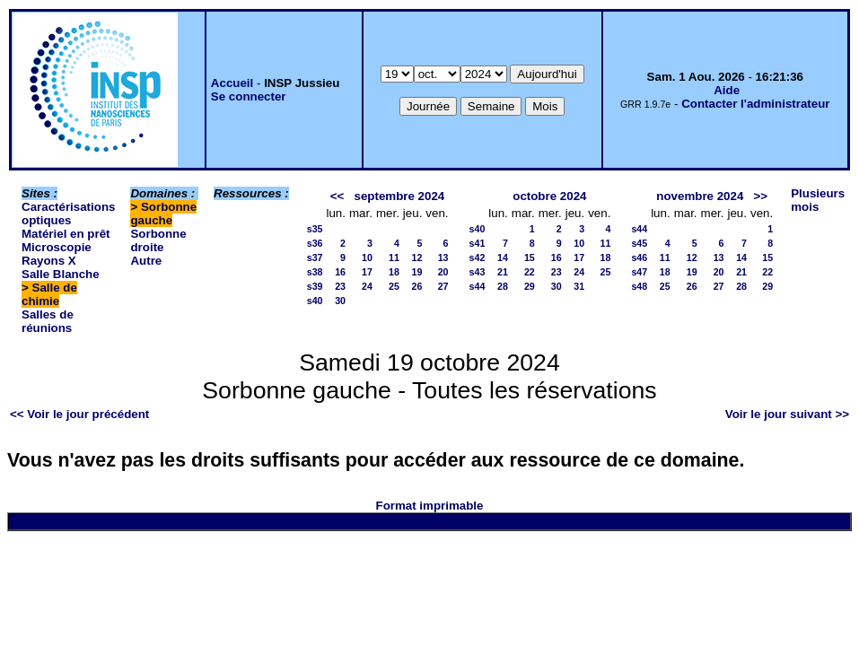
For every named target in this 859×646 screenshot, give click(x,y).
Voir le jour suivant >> (787, 414)
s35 (315, 228)
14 (502, 257)
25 (394, 286)
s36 (315, 243)
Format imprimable (430, 505)
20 (443, 271)
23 (340, 286)
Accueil (232, 83)
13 (443, 257)
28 (502, 286)
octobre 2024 (549, 196)
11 (394, 257)
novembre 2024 (699, 196)
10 (367, 257)
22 (529, 271)
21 (502, 271)
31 (579, 286)
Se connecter (248, 96)
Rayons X (49, 260)
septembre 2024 (399, 196)
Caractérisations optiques (68, 213)
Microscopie (57, 247)
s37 (315, 257)
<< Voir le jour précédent (79, 414)
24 (367, 286)
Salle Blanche (61, 274)
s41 (477, 243)
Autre (146, 260)
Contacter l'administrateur (755, 103)
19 (416, 271)
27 (443, 286)
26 (416, 286)
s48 (639, 286)
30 (340, 300)
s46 (639, 257)
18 (394, 271)
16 (340, 271)
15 (529, 257)
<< (337, 196)
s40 (315, 300)
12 (416, 257)
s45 (639, 243)
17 (367, 271)
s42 (477, 257)
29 (529, 286)
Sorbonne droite (158, 240)
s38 (315, 271)
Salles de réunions (48, 321)
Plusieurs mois (818, 200)
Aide (727, 90)
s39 (315, 286)
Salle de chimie (49, 294)
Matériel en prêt (66, 233)
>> (760, 196)
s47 (639, 271)
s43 (477, 271)
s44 (477, 286)
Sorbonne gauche (163, 213)
